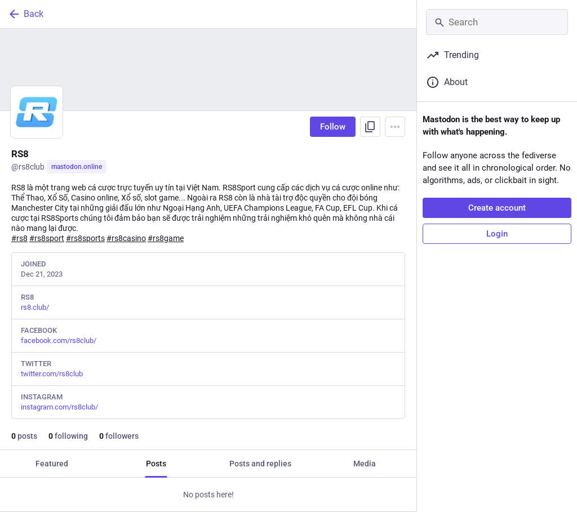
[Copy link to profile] (370, 127)
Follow (332, 127)
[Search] (497, 22)
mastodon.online (76, 167)
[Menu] (395, 127)
